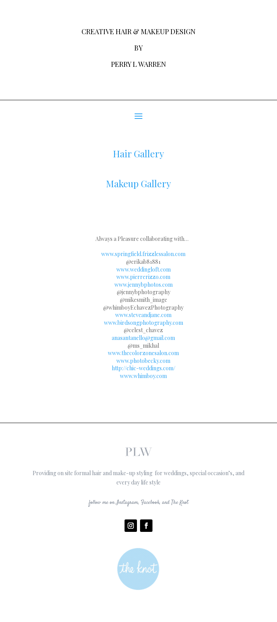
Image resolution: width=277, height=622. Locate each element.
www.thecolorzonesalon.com (143, 353)
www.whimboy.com (143, 376)
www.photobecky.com (143, 360)
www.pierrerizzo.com (143, 277)
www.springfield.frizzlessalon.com (143, 254)
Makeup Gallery (138, 183)
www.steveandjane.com (143, 315)
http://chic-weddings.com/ (143, 368)
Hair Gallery (138, 153)
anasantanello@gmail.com (143, 337)
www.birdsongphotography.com (143, 322)
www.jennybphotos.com (143, 284)
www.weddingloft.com (143, 269)
